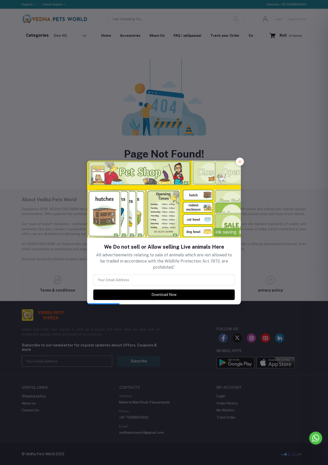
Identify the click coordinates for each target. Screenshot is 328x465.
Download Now (164, 295)
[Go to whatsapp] (315, 438)
